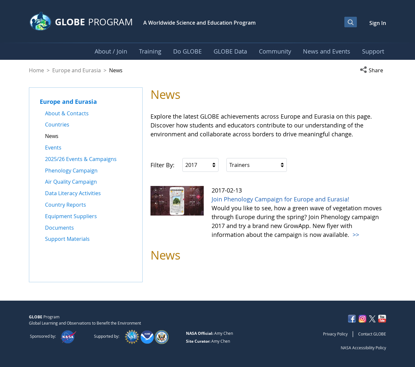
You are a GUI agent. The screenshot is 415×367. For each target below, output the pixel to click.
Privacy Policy (335, 333)
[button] (373, 70)
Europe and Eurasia (76, 70)
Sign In (377, 23)
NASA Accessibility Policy (363, 347)
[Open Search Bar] (350, 22)
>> (355, 235)
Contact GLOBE (372, 333)
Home (36, 70)
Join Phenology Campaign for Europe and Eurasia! (280, 199)
